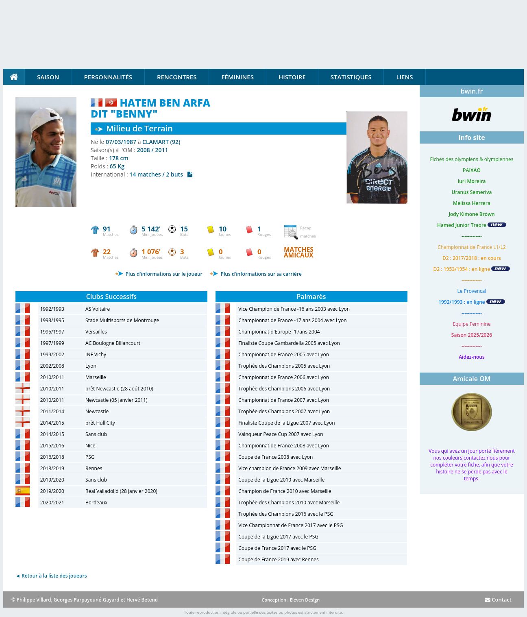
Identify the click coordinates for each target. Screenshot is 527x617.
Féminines (237, 77)
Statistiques (351, 77)
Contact (498, 599)
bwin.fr (472, 91)
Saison (48, 77)
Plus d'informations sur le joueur (159, 273)
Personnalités (108, 77)
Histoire (292, 77)
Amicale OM (472, 378)
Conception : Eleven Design (290, 600)
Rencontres (176, 77)
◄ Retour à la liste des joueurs (51, 575)
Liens (404, 77)
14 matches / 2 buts (160, 174)
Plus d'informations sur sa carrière (255, 273)
